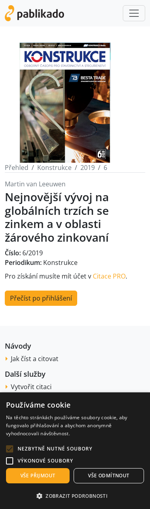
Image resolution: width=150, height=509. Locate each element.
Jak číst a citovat (34, 358)
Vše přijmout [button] (38, 475)
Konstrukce (54, 167)
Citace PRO (109, 276)
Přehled (16, 167)
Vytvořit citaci (31, 386)
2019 (87, 167)
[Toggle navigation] (134, 13)
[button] (10, 449)
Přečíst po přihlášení (41, 298)
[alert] (75, 450)
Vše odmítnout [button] (108, 475)
